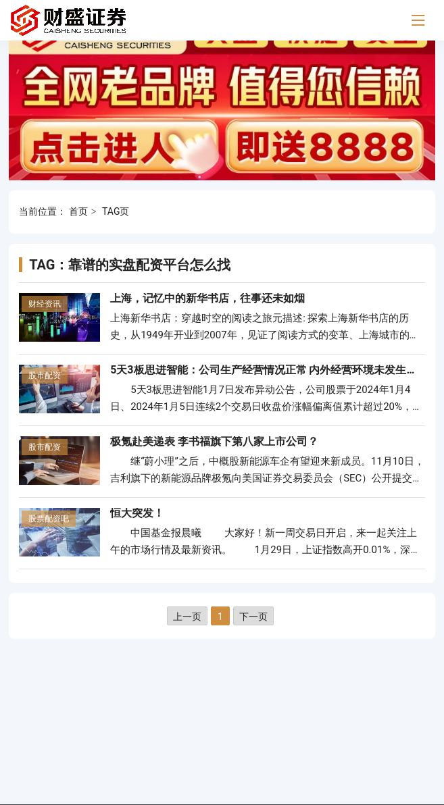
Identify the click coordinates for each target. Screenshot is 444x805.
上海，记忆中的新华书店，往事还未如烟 (207, 298)
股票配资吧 (48, 518)
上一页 (187, 616)
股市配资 (44, 375)
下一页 (253, 616)
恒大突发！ (137, 513)
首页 (78, 211)
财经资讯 (44, 304)
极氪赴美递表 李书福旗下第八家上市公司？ (214, 441)
